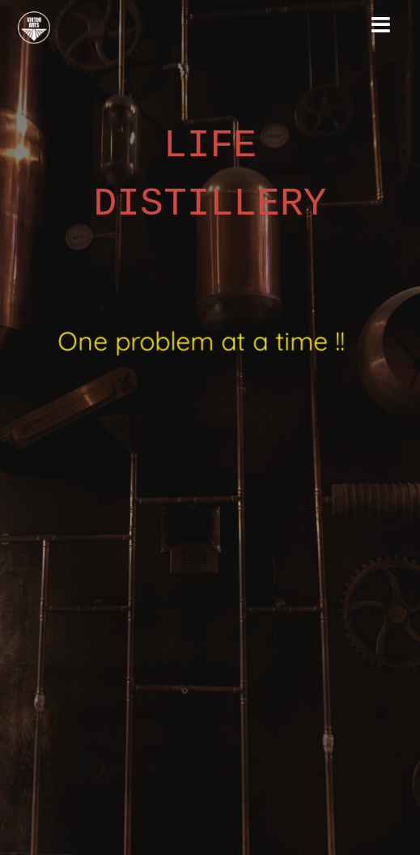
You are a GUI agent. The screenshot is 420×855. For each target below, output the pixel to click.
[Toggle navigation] (380, 25)
